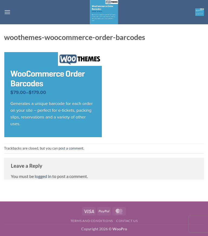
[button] (7, 12)
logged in (43, 176)
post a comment (70, 148)
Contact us (127, 221)
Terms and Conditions (91, 221)
